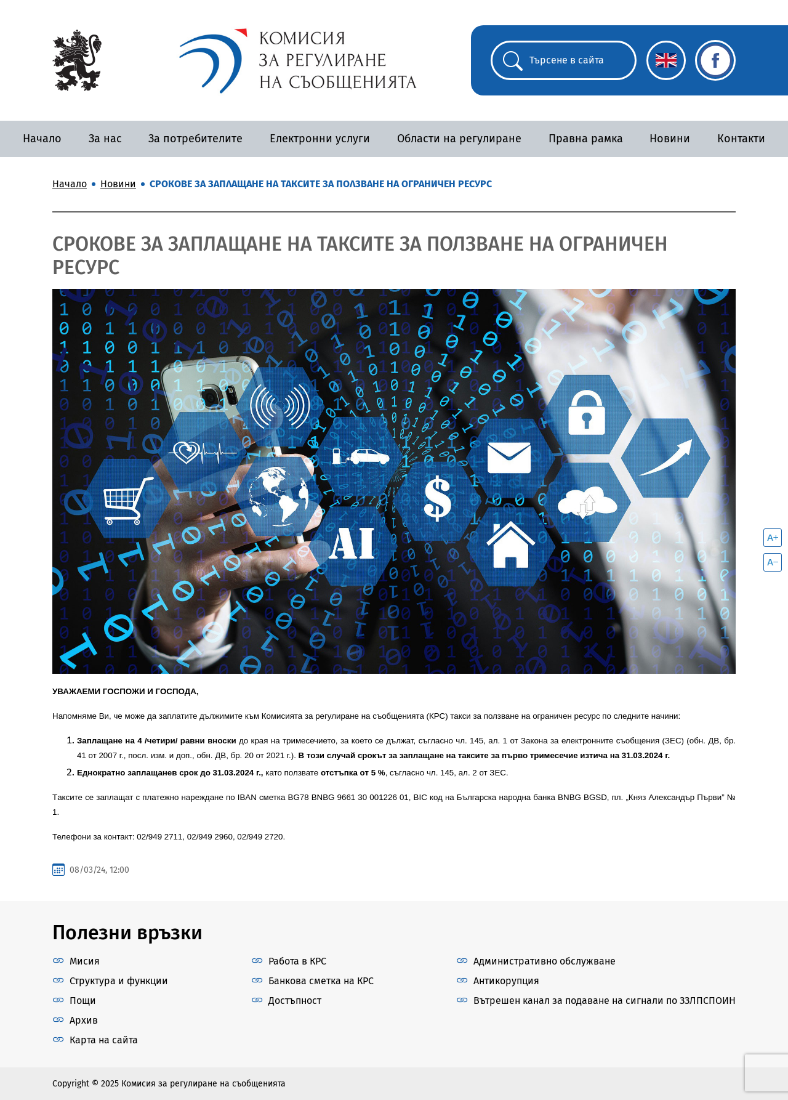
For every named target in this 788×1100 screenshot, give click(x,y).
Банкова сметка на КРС (321, 981)
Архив (84, 1020)
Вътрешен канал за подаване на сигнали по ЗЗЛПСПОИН (604, 1000)
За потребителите (195, 138)
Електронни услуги (320, 138)
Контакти (741, 138)
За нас (105, 138)
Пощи (83, 1000)
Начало (42, 138)
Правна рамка (586, 138)
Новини (669, 138)
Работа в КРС (297, 961)
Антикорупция (506, 981)
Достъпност (294, 1000)
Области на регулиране (459, 138)
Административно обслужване (544, 961)
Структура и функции (119, 981)
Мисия (85, 961)
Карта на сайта (104, 1040)
